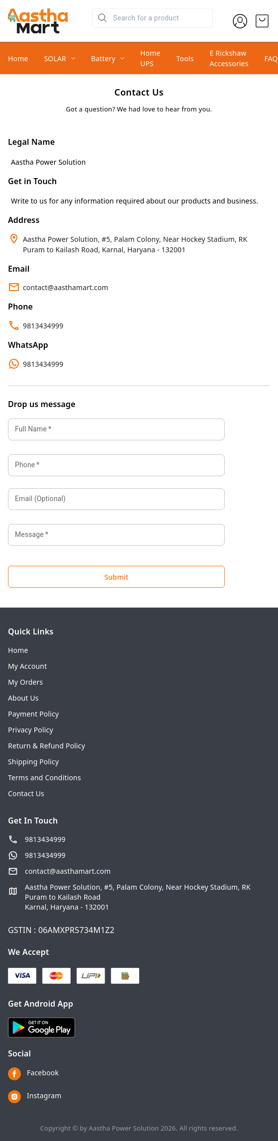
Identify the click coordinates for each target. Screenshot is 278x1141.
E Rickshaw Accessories (229, 58)
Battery (103, 58)
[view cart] (262, 20)
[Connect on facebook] (139, 1073)
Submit (116, 577)
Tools (185, 58)
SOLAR (55, 58)
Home (18, 58)
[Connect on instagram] (139, 1096)
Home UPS (150, 58)
